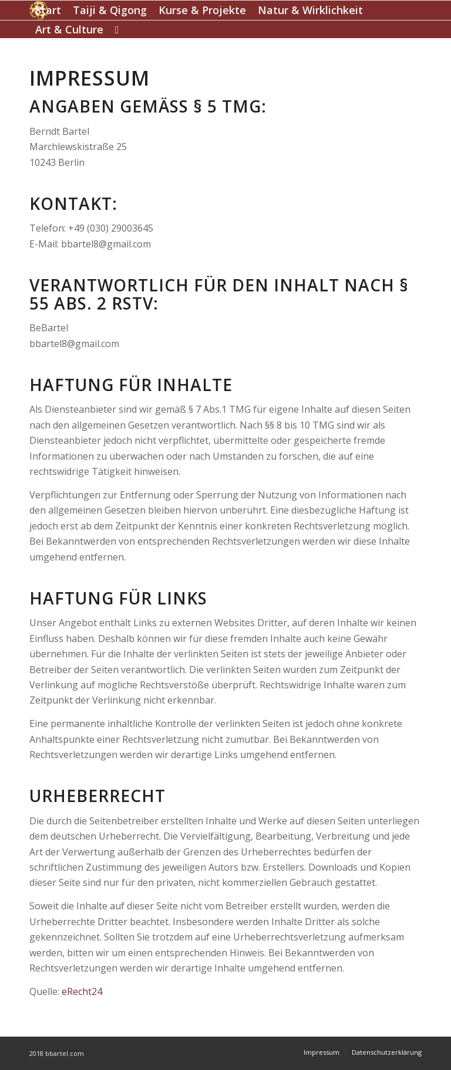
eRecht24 (82, 991)
